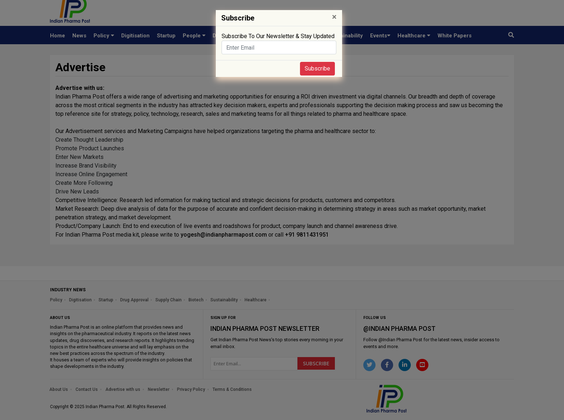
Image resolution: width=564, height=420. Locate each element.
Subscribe (317, 68)
